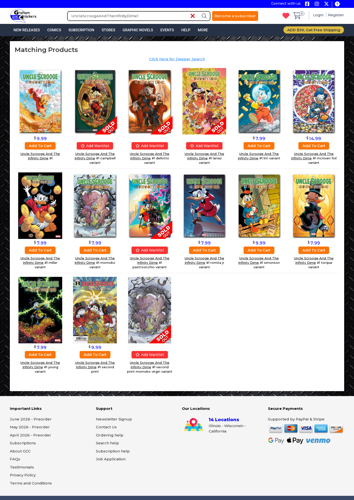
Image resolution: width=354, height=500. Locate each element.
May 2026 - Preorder (30, 427)
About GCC (20, 451)
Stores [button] (108, 30)
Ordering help (109, 435)
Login (318, 15)
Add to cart (40, 145)
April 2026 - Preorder (30, 435)
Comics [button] (54, 30)
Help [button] (186, 30)
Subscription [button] (81, 30)
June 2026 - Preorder (31, 419)
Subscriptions (23, 443)
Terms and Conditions (31, 483)
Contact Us (106, 427)
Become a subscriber (235, 16)
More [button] (203, 30)
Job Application (111, 459)
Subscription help (113, 451)
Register (336, 15)
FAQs (15, 459)
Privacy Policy (23, 475)
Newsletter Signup (114, 419)
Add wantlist (95, 146)
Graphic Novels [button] (138, 30)
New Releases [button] (27, 30)
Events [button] (167, 30)
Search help (107, 443)
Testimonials (22, 467)
